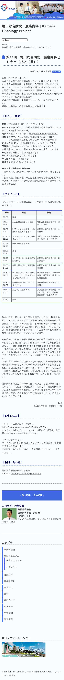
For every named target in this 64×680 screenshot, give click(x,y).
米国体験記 (9, 549)
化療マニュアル (14, 560)
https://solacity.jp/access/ (43, 133)
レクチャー (11, 567)
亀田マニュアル (11, 556)
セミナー (56, 71)
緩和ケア (8, 587)
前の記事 (26, 495)
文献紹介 (8, 575)
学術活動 (8, 613)
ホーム (5, 45)
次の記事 (37, 495)
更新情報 (8, 619)
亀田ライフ (9, 600)
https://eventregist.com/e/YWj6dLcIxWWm (24, 427)
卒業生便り (9, 581)
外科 (6, 594)
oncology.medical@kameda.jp (26, 473)
